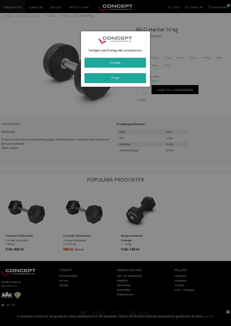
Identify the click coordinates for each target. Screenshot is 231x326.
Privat (115, 78)
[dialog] (115, 59)
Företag (115, 63)
